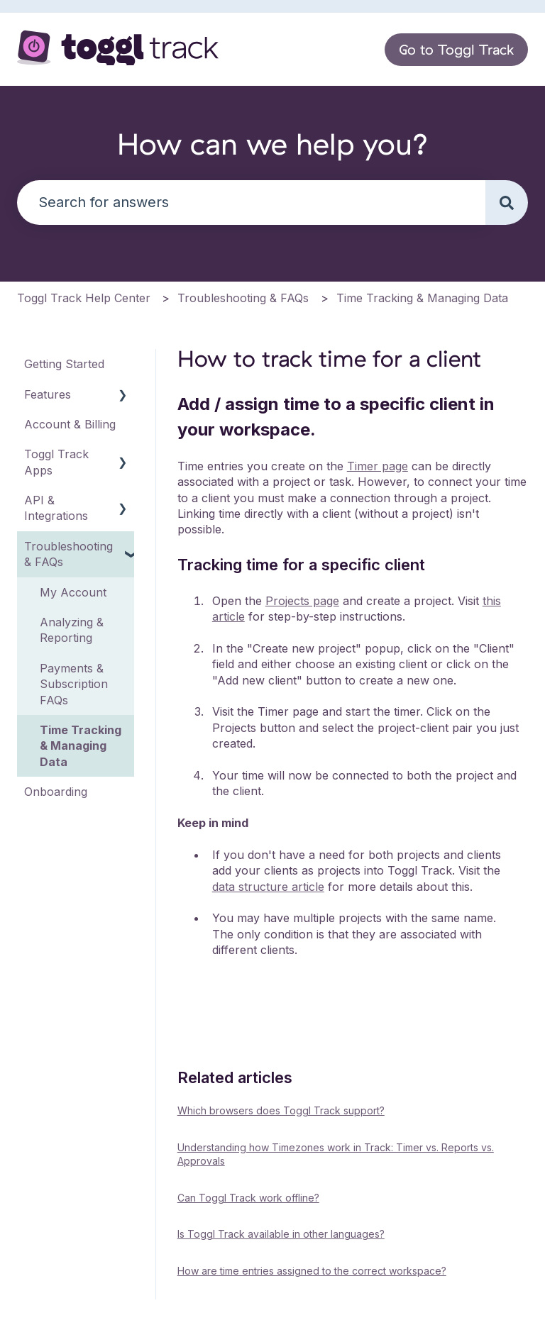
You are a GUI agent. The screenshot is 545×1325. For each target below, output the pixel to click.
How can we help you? (273, 143)
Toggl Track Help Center (83, 298)
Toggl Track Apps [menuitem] (56, 462)
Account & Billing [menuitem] (70, 424)
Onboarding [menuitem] (55, 792)
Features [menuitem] (47, 394)
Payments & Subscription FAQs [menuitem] (74, 684)
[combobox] (251, 202)
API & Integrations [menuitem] (56, 508)
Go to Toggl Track (456, 49)
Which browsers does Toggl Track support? (281, 1110)
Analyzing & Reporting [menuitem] (72, 630)
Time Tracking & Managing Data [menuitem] (80, 746)
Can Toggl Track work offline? (248, 1198)
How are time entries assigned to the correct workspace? (311, 1271)
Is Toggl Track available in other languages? (281, 1234)
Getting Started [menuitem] (64, 364)
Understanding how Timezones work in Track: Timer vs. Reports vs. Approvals (335, 1154)
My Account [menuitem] (73, 592)
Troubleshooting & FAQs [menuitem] (68, 554)
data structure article (268, 887)
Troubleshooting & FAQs (243, 298)
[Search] (506, 202)
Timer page (377, 466)
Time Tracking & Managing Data (422, 298)
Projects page (302, 601)
